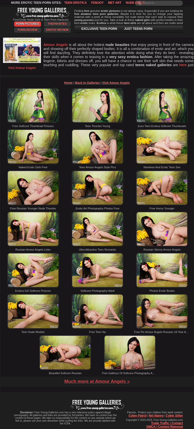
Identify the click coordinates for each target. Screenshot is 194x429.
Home (68, 83)
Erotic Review (57, 29)
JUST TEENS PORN (138, 29)
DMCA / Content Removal (165, 426)
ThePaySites (57, 23)
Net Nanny (156, 415)
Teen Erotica (75, 3)
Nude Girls (135, 3)
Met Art (115, 3)
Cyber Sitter (174, 415)
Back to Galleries (87, 83)
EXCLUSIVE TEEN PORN (99, 29)
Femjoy (97, 3)
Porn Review (27, 29)
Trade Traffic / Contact (167, 423)
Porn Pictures (27, 23)
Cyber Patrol (138, 415)
